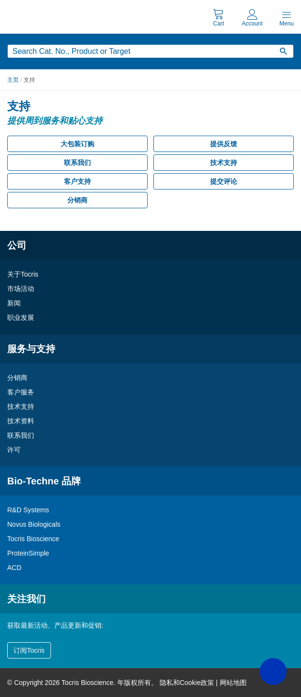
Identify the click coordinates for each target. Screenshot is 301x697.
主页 (13, 79)
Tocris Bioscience (33, 539)
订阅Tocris (29, 650)
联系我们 (77, 162)
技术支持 (223, 162)
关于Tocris (22, 274)
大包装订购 (77, 144)
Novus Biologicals (34, 524)
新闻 (14, 303)
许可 (14, 450)
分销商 (77, 200)
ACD (14, 567)
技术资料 (20, 421)
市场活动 (20, 288)
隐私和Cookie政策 (187, 682)
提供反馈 (223, 144)
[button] (273, 671)
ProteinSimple (28, 553)
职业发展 (20, 317)
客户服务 (20, 392)
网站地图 (233, 682)
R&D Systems (28, 510)
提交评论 (223, 181)
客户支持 (77, 181)
